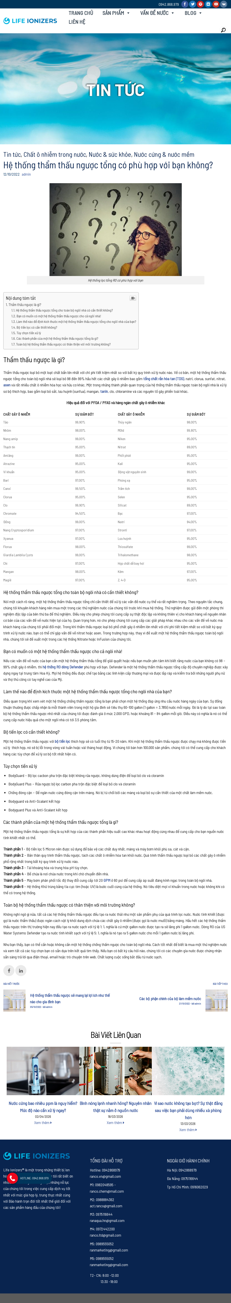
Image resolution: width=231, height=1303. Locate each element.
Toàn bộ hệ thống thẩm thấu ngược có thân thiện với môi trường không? (63, 344)
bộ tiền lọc (62, 741)
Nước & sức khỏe (110, 154)
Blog (194, 13)
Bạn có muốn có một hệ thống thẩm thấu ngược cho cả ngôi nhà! (59, 316)
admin (26, 174)
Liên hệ (77, 21)
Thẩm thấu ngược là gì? (24, 304)
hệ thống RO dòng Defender (63, 666)
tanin (104, 391)
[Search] (223, 30)
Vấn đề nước (157, 13)
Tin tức (12, 154)
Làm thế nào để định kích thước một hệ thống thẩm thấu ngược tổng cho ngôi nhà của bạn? (76, 321)
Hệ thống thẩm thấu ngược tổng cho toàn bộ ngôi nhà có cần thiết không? (64, 310)
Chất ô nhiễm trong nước (55, 154)
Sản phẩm (117, 13)
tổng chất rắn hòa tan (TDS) (163, 378)
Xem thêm (43, 1122)
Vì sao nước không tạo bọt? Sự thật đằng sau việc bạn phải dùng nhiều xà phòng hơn (188, 1110)
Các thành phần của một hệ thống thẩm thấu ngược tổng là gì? (57, 338)
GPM (107, 880)
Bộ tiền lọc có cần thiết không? (37, 327)
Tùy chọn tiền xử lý (29, 333)
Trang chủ (81, 13)
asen (6, 384)
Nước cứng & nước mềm (164, 154)
